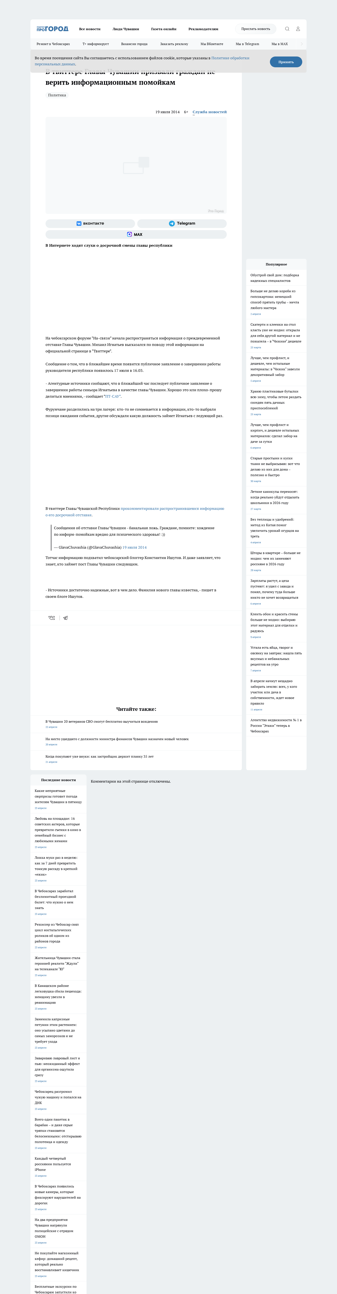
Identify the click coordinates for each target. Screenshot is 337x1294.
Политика (57, 95)
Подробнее (144, 1225)
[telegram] (67, 618)
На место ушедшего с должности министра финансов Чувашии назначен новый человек (136, 742)
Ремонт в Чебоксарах (53, 44)
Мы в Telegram (247, 44)
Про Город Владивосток (82, 1135)
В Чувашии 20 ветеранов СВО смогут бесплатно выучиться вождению (136, 724)
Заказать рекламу (174, 44)
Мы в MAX (280, 44)
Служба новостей (210, 111)
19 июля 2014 (134, 547)
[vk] (52, 618)
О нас (88, 1151)
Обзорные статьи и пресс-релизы (160, 1157)
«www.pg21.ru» (60, 1171)
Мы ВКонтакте (212, 44)
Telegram (35, 1151)
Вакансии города (134, 44)
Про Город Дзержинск (43, 1135)
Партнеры (146, 1162)
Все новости (90, 29)
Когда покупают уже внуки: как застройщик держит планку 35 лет (136, 759)
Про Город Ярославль (43, 1126)
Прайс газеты (38, 1162)
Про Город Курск (78, 1126)
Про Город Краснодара (118, 1135)
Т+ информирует (96, 44)
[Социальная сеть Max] (136, 234)
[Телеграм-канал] (182, 223)
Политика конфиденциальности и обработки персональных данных (71, 1231)
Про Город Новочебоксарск (47, 1120)
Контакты (145, 1151)
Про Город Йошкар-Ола (118, 1120)
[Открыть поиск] (287, 29)
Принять (286, 62)
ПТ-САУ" (113, 396)
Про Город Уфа (151, 1126)
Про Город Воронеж (154, 1120)
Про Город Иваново (190, 1120)
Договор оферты (95, 1157)
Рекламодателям (203, 29)
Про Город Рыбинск (116, 1126)
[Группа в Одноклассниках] (230, 1127)
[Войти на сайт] (298, 29)
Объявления (37, 1157)
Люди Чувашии (126, 29)
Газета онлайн (163, 29)
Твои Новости (76, 1120)
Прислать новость (255, 29)
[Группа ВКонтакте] (90, 223)
